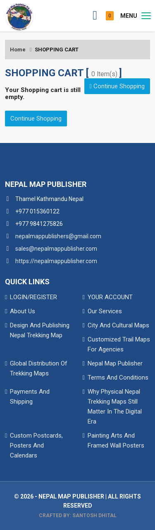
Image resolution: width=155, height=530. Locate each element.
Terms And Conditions (118, 377)
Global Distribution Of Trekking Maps (38, 368)
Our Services (105, 311)
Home (18, 49)
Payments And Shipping (30, 396)
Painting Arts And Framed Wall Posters (116, 440)
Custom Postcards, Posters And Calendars (36, 445)
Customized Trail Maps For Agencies (119, 344)
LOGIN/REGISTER (33, 297)
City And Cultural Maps (118, 325)
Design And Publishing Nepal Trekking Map (39, 330)
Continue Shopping (117, 86)
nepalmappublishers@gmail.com (58, 236)
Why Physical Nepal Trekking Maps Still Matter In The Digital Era (115, 406)
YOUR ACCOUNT (110, 297)
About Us (22, 311)
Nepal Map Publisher (115, 363)
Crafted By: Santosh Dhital (78, 515)
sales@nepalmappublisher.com (56, 248)
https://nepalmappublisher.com (56, 261)
